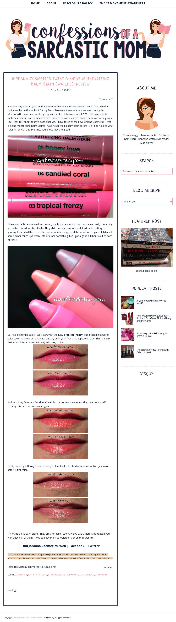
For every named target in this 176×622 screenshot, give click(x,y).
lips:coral (86, 575)
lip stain (34, 575)
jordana (21, 575)
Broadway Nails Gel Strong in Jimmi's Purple (151, 335)
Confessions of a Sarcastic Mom (27, 617)
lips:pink (101, 575)
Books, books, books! (146, 271)
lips (44, 575)
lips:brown (70, 575)
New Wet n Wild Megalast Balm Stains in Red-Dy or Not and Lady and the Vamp (153, 318)
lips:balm (55, 575)
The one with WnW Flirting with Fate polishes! (152, 351)
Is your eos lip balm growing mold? (151, 302)
